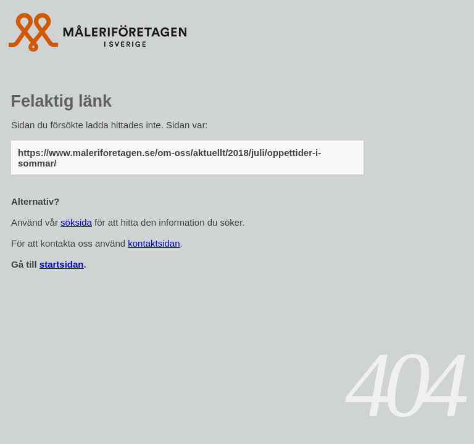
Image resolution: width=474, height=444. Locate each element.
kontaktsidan (154, 243)
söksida (76, 222)
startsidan (62, 264)
